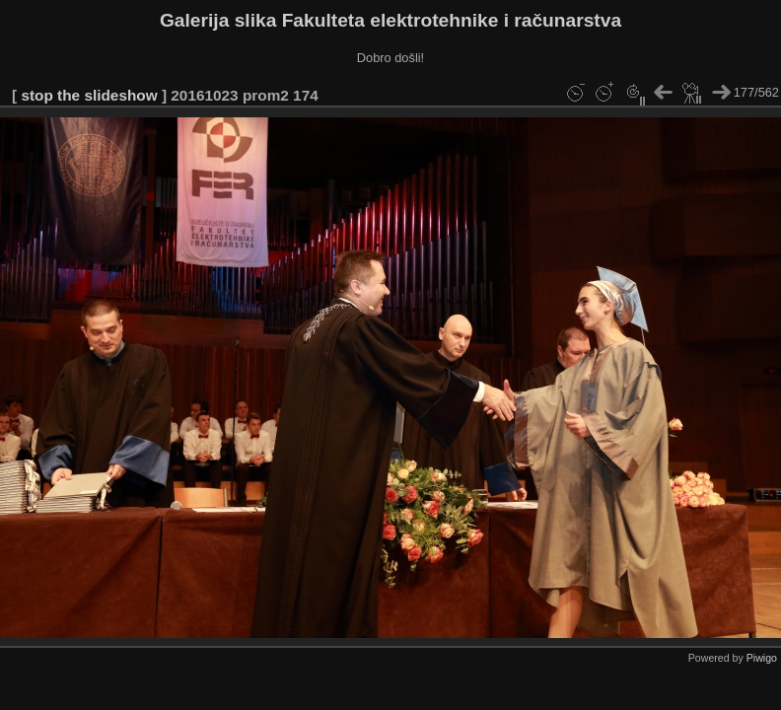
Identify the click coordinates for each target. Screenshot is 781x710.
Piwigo (761, 658)
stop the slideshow (89, 95)
